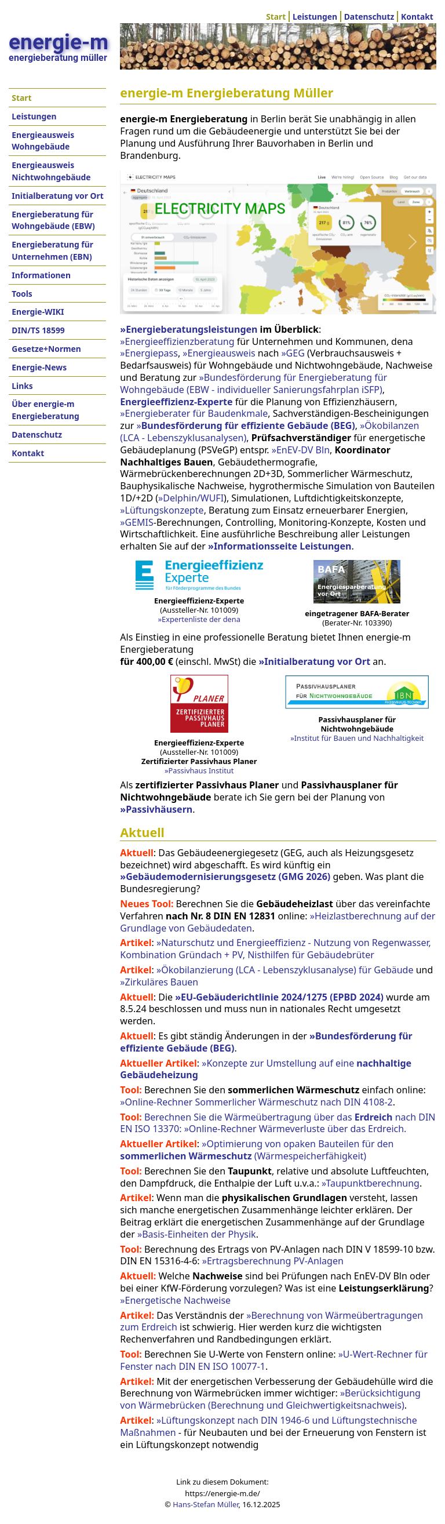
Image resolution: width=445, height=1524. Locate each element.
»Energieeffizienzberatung (177, 341)
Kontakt (417, 16)
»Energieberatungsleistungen (188, 329)
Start (276, 16)
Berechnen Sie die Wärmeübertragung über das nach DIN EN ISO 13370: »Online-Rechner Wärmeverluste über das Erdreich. (277, 1123)
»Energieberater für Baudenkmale (194, 413)
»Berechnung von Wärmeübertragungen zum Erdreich (271, 1321)
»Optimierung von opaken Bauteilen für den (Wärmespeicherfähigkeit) (256, 1149)
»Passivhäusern (156, 809)
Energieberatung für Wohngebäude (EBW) (53, 220)
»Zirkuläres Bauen (159, 982)
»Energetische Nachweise (175, 1300)
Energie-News (39, 367)
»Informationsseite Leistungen (279, 546)
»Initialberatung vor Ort (314, 661)
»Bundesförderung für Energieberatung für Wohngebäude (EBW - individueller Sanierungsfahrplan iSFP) (253, 383)
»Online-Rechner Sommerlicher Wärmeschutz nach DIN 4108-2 (256, 1102)
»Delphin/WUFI (191, 498)
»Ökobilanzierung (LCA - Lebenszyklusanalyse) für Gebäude (284, 969)
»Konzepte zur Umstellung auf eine (265, 1069)
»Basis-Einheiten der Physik (196, 1234)
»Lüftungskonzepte (161, 510)
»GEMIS (136, 522)
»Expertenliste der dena (199, 619)
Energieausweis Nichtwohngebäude (51, 171)
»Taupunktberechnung (371, 1183)
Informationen (41, 275)
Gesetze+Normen (46, 348)
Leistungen (315, 16)
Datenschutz (369, 16)
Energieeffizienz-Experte (176, 401)
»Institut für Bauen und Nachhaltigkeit (357, 738)
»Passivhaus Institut (199, 770)
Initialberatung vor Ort (57, 195)
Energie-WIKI (38, 311)
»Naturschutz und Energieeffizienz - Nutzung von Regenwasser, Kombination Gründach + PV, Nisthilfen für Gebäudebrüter (275, 948)
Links (22, 385)
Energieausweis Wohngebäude (43, 140)
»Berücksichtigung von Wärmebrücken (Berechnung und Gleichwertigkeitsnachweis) (270, 1399)
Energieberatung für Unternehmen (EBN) (52, 250)
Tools (22, 293)
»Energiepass (149, 353)
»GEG (292, 353)
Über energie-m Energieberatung (45, 409)
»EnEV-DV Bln (301, 449)
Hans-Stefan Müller (205, 1504)
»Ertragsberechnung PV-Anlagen (273, 1260)
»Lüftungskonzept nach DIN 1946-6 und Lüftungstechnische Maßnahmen (268, 1426)
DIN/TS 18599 (38, 330)
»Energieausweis (219, 353)
